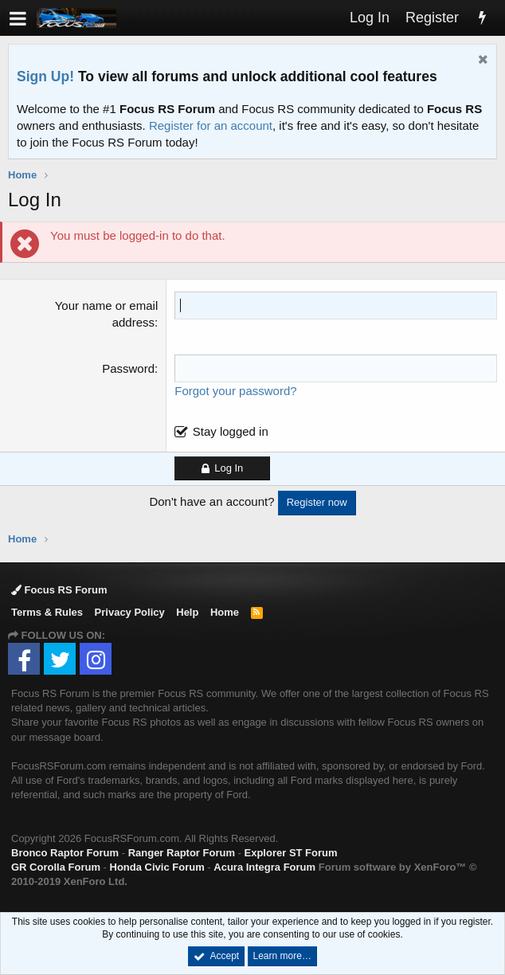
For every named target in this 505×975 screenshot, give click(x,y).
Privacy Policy (130, 612)
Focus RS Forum (59, 590)
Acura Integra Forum (264, 867)
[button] (18, 18)
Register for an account (210, 125)
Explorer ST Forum (291, 853)
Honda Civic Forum (157, 867)
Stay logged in (230, 431)
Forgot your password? (235, 390)
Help (187, 612)
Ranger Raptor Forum (181, 853)
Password (128, 368)
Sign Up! (45, 76)
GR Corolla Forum (55, 867)
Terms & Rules (47, 612)
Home (224, 612)
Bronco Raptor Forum (65, 853)
